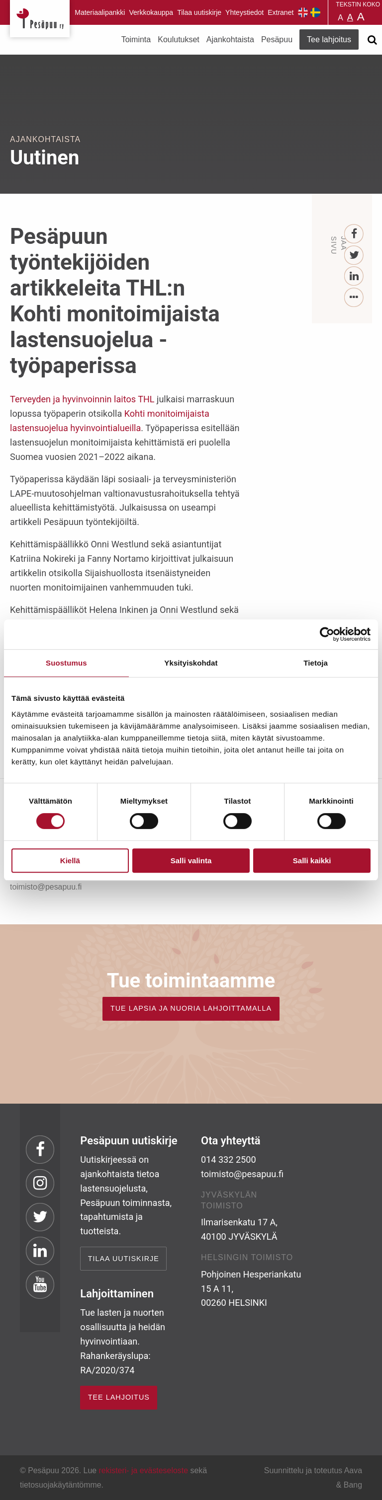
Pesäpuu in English (303, 12)
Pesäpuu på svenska (315, 12)
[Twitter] (354, 255)
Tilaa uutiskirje (199, 12)
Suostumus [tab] (66, 663)
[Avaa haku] (372, 40)
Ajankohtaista (230, 39)
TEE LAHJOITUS (119, 1397)
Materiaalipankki (100, 12)
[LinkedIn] (354, 276)
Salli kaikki (312, 860)
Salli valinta (191, 860)
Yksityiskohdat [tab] (190, 663)
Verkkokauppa (151, 12)
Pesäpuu (40, 18)
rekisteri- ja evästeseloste (143, 1470)
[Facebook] (354, 234)
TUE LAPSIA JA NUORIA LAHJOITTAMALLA (191, 1008)
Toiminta (136, 39)
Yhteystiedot (244, 12)
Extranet (280, 12)
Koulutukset (178, 39)
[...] (354, 297)
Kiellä (70, 860)
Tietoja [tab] (315, 663)
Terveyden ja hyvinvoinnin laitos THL (82, 399)
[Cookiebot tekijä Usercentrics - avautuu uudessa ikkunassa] (327, 634)
